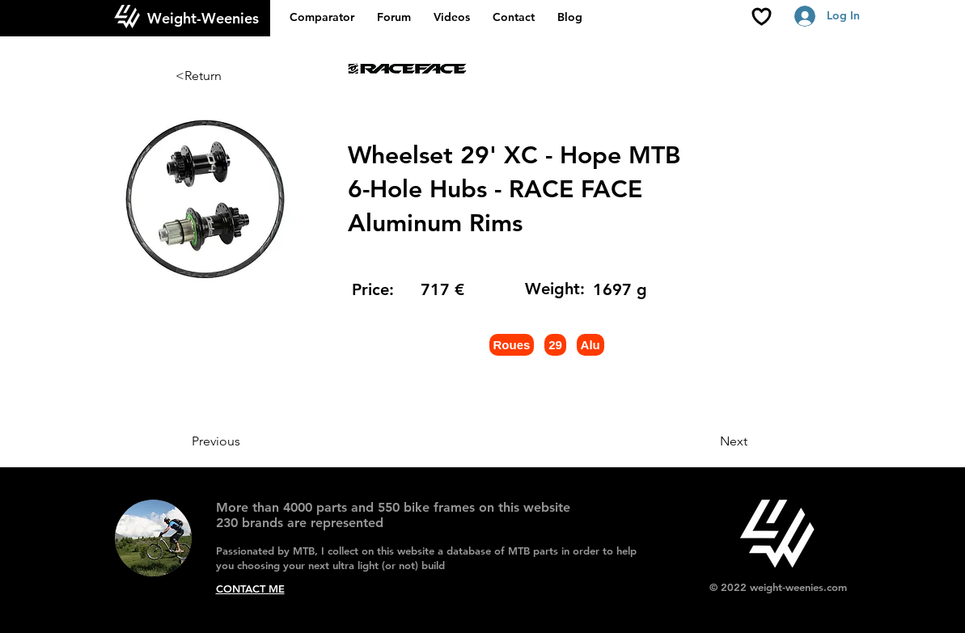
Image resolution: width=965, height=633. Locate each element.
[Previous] (245, 441)
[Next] (707, 441)
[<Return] (229, 76)
